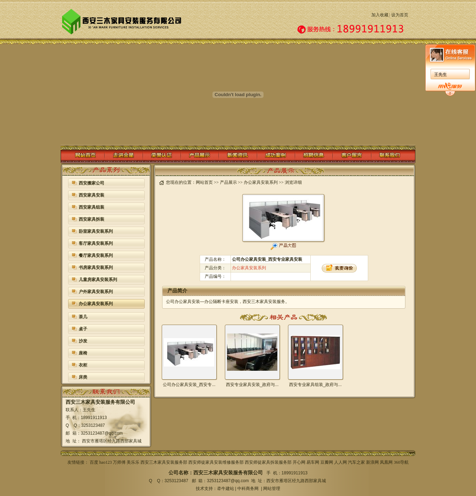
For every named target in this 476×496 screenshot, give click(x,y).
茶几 (83, 316)
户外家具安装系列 (96, 291)
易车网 (312, 462)
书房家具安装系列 (96, 267)
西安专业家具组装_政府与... (315, 384)
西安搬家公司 (91, 183)
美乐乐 (133, 462)
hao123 (105, 462)
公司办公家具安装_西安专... (189, 384)
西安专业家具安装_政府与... (252, 384)
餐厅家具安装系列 (96, 255)
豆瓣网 (326, 462)
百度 (94, 462)
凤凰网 (386, 462)
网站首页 (204, 182)
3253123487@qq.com (228, 480)
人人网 (340, 462)
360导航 (401, 462)
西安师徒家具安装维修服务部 (216, 462)
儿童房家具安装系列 (98, 279)
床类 (83, 377)
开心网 (299, 462)
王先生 (440, 74)
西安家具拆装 (91, 219)
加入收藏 (379, 14)
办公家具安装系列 (96, 303)
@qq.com (113, 433)
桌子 (83, 328)
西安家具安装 (91, 195)
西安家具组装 (91, 207)
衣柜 (83, 365)
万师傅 (119, 462)
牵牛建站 (225, 488)
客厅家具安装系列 (96, 243)
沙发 (83, 340)
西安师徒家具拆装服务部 (268, 462)
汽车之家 (356, 462)
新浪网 (372, 462)
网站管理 (271, 488)
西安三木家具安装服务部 (163, 462)
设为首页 (399, 14)
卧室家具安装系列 (96, 231)
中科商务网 (248, 488)
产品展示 (228, 182)
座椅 (83, 353)
